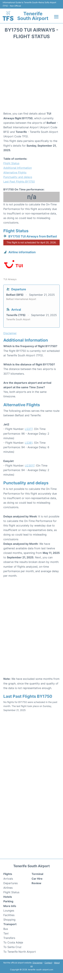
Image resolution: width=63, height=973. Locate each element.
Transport (9, 924)
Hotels (7, 896)
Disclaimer (38, 962)
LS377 (28, 429)
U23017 (29, 465)
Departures (10, 883)
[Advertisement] (31, 76)
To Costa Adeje (13, 942)
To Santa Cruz (12, 947)
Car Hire (37, 878)
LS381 (28, 442)
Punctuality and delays (17, 177)
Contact (48, 962)
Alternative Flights (14, 172)
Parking (8, 901)
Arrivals (8, 878)
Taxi (6, 933)
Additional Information (17, 167)
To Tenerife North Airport (19, 951)
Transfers (9, 938)
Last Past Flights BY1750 (19, 181)
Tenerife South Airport (32, 16)
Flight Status (11, 163)
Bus (5, 929)
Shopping (9, 919)
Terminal (37, 874)
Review (36, 883)
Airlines (8, 887)
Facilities (8, 915)
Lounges (8, 910)
